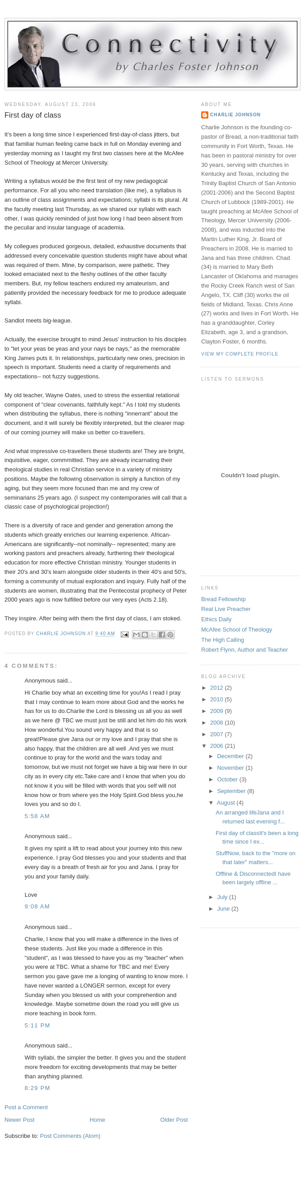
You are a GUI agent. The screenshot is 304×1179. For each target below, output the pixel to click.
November (231, 767)
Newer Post (19, 1119)
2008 (217, 722)
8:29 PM (38, 1088)
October (228, 779)
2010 (217, 699)
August (226, 802)
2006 (217, 745)
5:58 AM (37, 816)
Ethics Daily (216, 619)
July (223, 897)
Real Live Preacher (226, 609)
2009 (217, 711)
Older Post (174, 1119)
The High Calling (222, 639)
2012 (217, 687)
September (232, 791)
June (224, 908)
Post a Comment (26, 1107)
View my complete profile (240, 354)
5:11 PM (38, 1025)
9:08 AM (37, 906)
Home (98, 1119)
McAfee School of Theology (236, 629)
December (231, 756)
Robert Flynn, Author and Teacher (244, 649)
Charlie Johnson (235, 114)
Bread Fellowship (223, 599)
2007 (217, 734)
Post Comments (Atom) (70, 1135)
